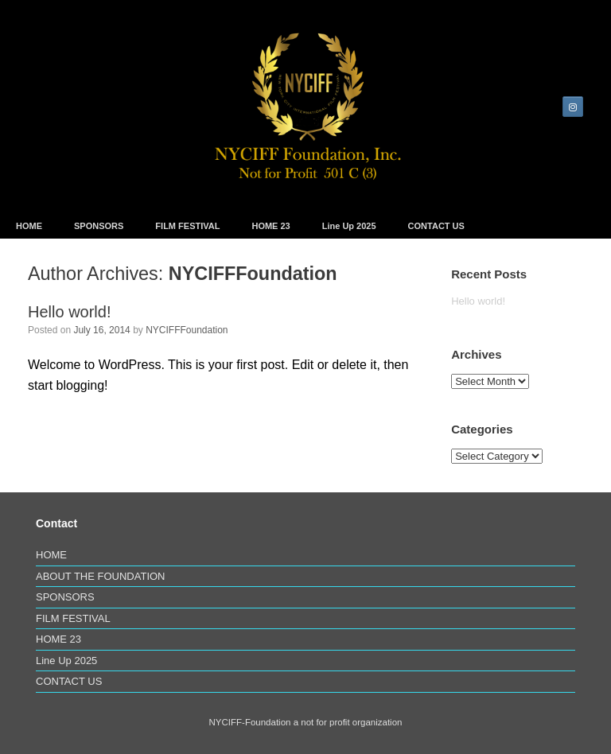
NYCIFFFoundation (253, 273)
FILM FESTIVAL (187, 226)
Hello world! (69, 312)
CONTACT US (436, 226)
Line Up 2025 (349, 226)
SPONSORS (98, 226)
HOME (29, 226)
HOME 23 (270, 226)
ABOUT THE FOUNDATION (100, 576)
